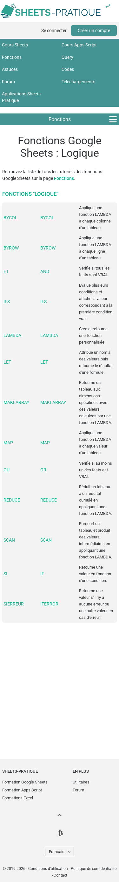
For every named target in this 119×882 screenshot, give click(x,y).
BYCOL (10, 217)
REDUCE (11, 500)
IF (42, 573)
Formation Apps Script (22, 790)
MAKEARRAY (16, 402)
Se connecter (54, 30)
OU (6, 469)
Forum (8, 81)
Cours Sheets (15, 44)
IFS (6, 301)
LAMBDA (12, 335)
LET (7, 362)
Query (67, 57)
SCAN (9, 540)
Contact (60, 875)
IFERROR (49, 603)
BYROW (11, 247)
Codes (68, 69)
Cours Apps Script (79, 44)
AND (44, 271)
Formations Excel (17, 798)
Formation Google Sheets (25, 782)
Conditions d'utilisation (48, 868)
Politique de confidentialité (93, 868)
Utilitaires (81, 782)
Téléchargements (78, 81)
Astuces (10, 69)
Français (56, 851)
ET (6, 271)
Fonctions (12, 57)
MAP (8, 442)
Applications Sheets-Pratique (22, 97)
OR (43, 469)
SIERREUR (13, 603)
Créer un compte (94, 30)
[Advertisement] (59, 686)
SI (5, 573)
